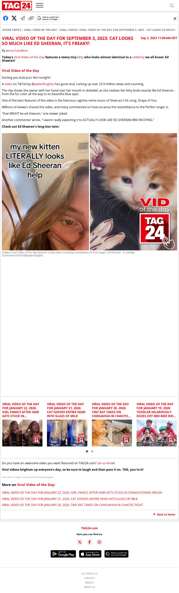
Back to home (164, 514)
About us (89, 587)
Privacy (89, 582)
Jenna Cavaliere (17, 50)
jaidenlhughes (44, 84)
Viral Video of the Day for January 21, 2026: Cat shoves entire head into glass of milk (70, 499)
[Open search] (171, 5)
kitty (80, 57)
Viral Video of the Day (40, 29)
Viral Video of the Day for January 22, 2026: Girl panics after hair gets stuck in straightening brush (82, 493)
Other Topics (11, 29)
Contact (89, 578)
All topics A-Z (89, 573)
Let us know (105, 463)
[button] (87, 451)
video (8, 84)
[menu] (39, 5)
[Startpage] (17, 5)
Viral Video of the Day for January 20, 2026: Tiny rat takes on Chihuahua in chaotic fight (72, 505)
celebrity (138, 57)
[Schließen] (175, 18)
